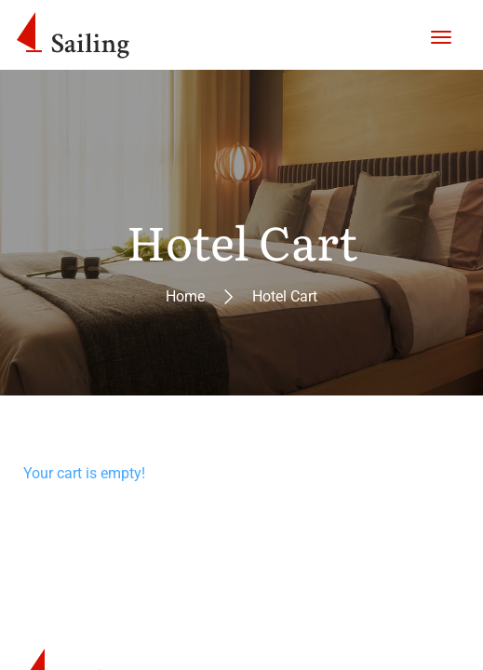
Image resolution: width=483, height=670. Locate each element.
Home (185, 296)
